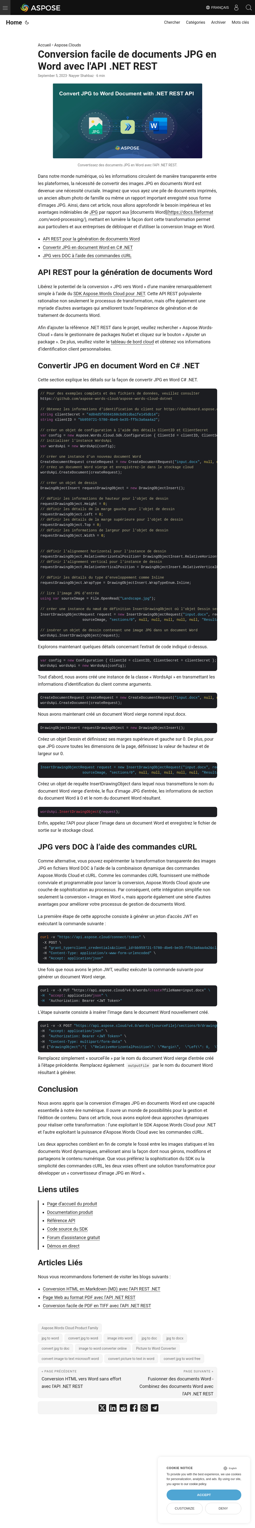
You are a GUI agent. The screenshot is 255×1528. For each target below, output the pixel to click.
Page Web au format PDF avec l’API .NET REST (89, 1297)
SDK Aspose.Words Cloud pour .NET (109, 293)
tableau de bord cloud (132, 341)
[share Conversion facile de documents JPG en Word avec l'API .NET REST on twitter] (102, 1409)
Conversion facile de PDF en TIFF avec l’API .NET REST (97, 1305)
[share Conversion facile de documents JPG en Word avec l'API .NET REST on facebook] (133, 1409)
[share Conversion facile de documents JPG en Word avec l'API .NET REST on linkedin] (113, 1409)
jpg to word (50, 1338)
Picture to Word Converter (156, 1348)
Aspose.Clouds (67, 45)
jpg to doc (149, 1338)
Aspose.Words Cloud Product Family (70, 1328)
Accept (204, 1495)
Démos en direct (63, 1246)
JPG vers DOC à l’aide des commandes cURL (87, 255)
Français (217, 7)
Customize (184, 1508)
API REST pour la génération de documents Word (91, 238)
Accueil (44, 45)
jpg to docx (175, 1338)
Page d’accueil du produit (72, 1203)
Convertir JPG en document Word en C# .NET (88, 247)
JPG (93, 212)
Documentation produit (70, 1212)
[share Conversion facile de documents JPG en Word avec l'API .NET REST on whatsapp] (144, 1409)
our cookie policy (195, 1484)
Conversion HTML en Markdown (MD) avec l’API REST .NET (101, 1289)
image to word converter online (103, 1348)
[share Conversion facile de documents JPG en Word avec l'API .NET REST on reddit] (123, 1409)
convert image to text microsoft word (70, 1359)
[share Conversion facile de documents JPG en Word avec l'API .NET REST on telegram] (154, 1409)
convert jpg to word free (182, 1359)
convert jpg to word (83, 1338)
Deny (223, 1508)
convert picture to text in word (131, 1359)
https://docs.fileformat (190, 212)
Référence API (61, 1220)
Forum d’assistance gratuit (73, 1237)
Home (14, 22)
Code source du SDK (67, 1229)
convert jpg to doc (55, 1348)
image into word (119, 1338)
